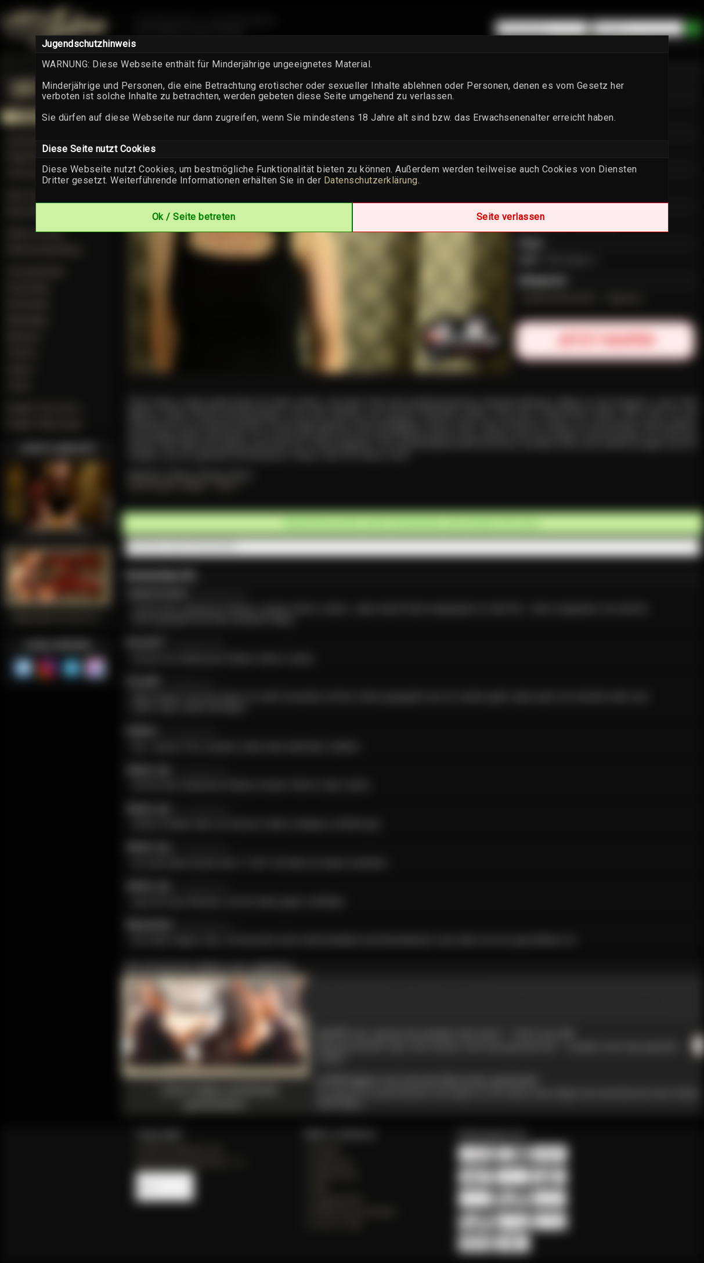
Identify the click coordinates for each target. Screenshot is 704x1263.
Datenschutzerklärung (371, 180)
